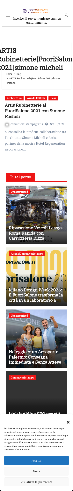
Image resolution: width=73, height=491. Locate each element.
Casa (53, 98)
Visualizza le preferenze (36, 482)
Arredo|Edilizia (36, 98)
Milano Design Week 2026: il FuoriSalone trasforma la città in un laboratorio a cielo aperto (36, 297)
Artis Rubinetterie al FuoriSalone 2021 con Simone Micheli (35, 110)
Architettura (14, 98)
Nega (36, 471)
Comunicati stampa (22, 377)
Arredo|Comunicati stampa (27, 253)
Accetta (36, 460)
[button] (66, 420)
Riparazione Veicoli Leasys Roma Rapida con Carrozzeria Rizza (35, 233)
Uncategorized (19, 192)
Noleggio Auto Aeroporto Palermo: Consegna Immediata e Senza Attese (35, 357)
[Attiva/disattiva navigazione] (8, 15)
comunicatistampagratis (24, 124)
